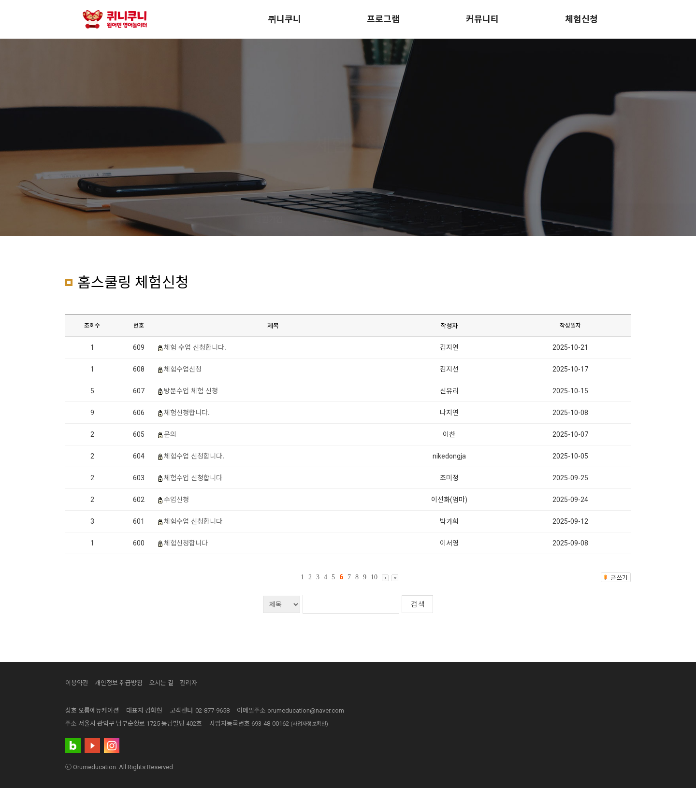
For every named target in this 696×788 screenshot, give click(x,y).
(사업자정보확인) (309, 724)
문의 (170, 434)
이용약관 (76, 683)
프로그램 (383, 19)
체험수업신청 (183, 368)
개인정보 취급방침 (119, 683)
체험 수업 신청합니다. (195, 347)
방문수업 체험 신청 (191, 390)
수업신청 (176, 499)
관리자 (188, 683)
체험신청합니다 (186, 542)
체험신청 (581, 19)
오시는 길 (161, 683)
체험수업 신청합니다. (194, 455)
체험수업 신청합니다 (193, 477)
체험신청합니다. (187, 412)
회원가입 (268, 219)
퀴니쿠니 (284, 19)
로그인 (333, 219)
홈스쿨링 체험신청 (412, 219)
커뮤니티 (482, 19)
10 (374, 577)
